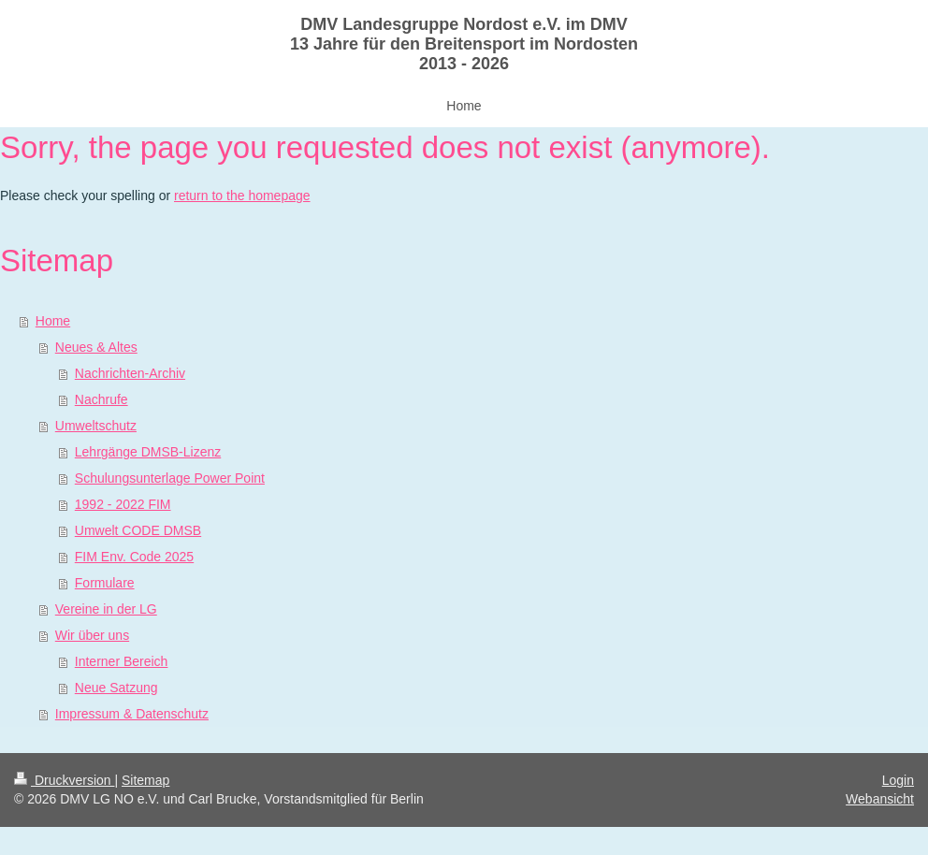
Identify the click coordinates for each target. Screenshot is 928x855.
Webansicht (880, 798)
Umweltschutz (96, 425)
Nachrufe (101, 399)
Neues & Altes (96, 347)
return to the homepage (242, 195)
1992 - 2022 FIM (123, 504)
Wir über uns (92, 635)
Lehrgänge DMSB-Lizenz (148, 451)
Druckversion (64, 780)
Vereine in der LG (106, 608)
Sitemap (145, 780)
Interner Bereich (121, 661)
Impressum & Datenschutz (132, 713)
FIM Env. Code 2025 (134, 556)
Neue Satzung (116, 687)
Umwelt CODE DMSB (138, 530)
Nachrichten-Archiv (130, 373)
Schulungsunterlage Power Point (170, 478)
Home (53, 320)
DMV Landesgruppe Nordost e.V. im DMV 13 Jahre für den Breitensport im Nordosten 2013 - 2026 (464, 44)
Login (898, 780)
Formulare (105, 582)
